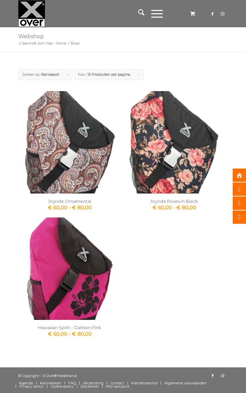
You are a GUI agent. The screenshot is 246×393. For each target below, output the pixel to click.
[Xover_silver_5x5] (102, 13)
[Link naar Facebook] (213, 14)
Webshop (31, 36)
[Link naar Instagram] (223, 14)
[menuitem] (137, 13)
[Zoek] (137, 13)
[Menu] (153, 13)
